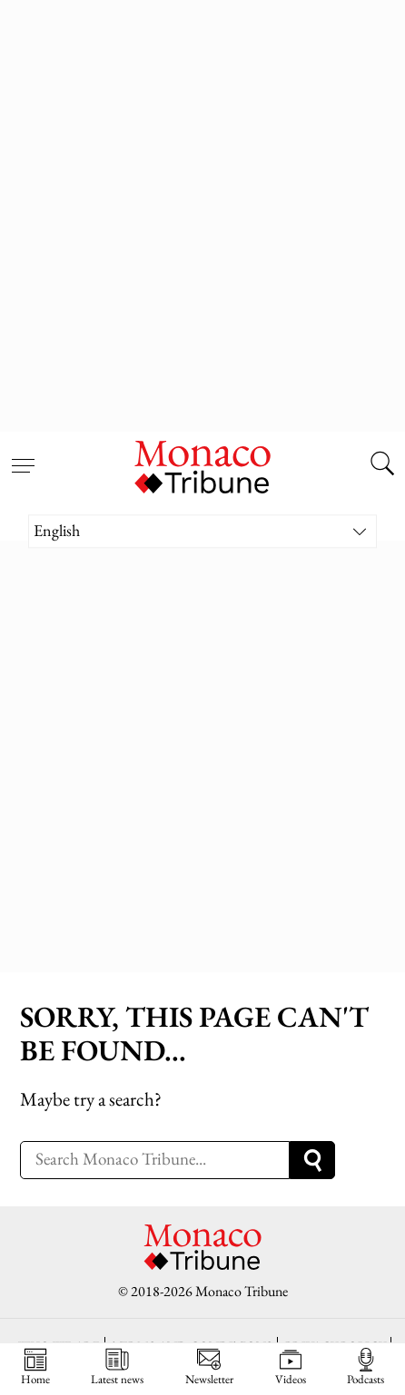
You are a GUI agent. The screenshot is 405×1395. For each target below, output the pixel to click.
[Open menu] (22, 454)
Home (35, 1367)
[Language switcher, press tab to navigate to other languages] (202, 531)
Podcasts (365, 1367)
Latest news (117, 1367)
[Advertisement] (202, 211)
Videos (290, 1367)
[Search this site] (382, 465)
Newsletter (209, 1367)
